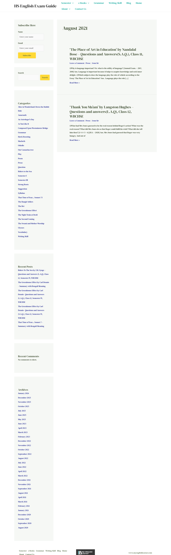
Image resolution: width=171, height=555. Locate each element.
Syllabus (21, 192)
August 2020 (23, 523)
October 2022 (23, 446)
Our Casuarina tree (26, 149)
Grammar (99, 3)
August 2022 (23, 454)
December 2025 (24, 395)
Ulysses (21, 226)
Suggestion (22, 188)
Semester (67, 3)
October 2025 (23, 403)
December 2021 (24, 476)
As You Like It (23, 124)
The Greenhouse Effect (27, 209)
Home (139, 3)
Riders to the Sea (25, 170)
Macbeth (21, 141)
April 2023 (22, 425)
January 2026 (23, 390)
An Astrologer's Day (26, 119)
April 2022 (22, 467)
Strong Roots (23, 183)
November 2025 (24, 399)
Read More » (75, 82)
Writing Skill (115, 3)
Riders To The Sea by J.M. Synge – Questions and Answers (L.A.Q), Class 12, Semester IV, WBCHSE (33, 272)
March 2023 (23, 429)
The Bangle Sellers (25, 200)
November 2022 (24, 442)
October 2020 (23, 514)
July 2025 (22, 408)
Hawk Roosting (24, 136)
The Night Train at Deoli (28, 213)
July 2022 (22, 459)
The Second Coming (26, 217)
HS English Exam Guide (35, 6)
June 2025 (22, 412)
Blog (128, 3)
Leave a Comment (77, 63)
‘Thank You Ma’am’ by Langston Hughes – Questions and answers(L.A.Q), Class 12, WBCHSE (102, 111)
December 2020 (24, 510)
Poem (20, 158)
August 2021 (23, 489)
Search (21, 73)
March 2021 (22, 497)
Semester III (23, 179)
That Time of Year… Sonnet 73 (30, 196)
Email (20, 43)
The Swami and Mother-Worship (31, 222)
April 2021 (22, 493)
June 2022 (22, 463)
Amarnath (22, 115)
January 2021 (23, 506)
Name (20, 31)
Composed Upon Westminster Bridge (33, 128)
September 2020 (25, 519)
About (65, 9)
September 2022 (25, 450)
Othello (21, 145)
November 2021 (24, 480)
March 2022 (23, 472)
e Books (83, 3)
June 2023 (22, 420)
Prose (20, 162)
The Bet (21, 205)
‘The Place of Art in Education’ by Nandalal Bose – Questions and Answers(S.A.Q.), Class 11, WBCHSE (106, 54)
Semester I (22, 175)
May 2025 (22, 416)
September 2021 (24, 484)
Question (22, 166)
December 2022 (24, 437)
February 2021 (24, 501)
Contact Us (80, 9)
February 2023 (24, 433)
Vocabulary (23, 230)
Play (20, 153)
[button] (72, 3)
